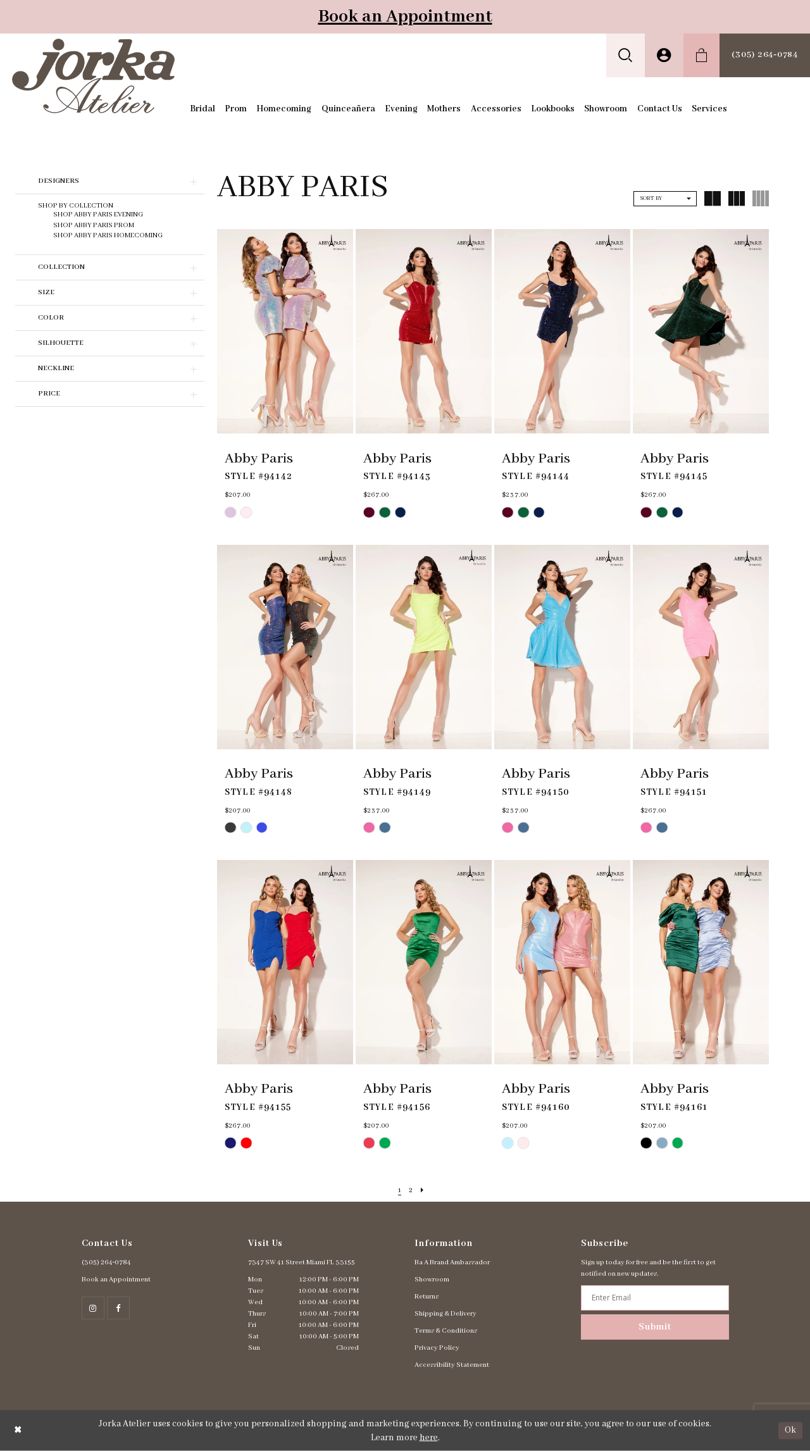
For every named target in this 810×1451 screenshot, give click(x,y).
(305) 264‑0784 (107, 1262)
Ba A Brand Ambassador (452, 1262)
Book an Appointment (405, 17)
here (429, 1437)
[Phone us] (765, 55)
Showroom (431, 1279)
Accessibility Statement (451, 1365)
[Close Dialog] (18, 1430)
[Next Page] (422, 1191)
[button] (625, 55)
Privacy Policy (436, 1347)
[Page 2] (410, 1191)
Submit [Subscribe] (655, 1327)
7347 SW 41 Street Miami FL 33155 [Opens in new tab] (301, 1262)
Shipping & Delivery (445, 1313)
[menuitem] (625, 55)
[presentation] (285, 331)
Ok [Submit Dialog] (790, 1430)
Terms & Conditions (445, 1330)
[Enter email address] (654, 1298)
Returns (426, 1296)
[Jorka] (93, 76)
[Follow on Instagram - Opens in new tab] (93, 1308)
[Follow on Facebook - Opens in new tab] (118, 1308)
